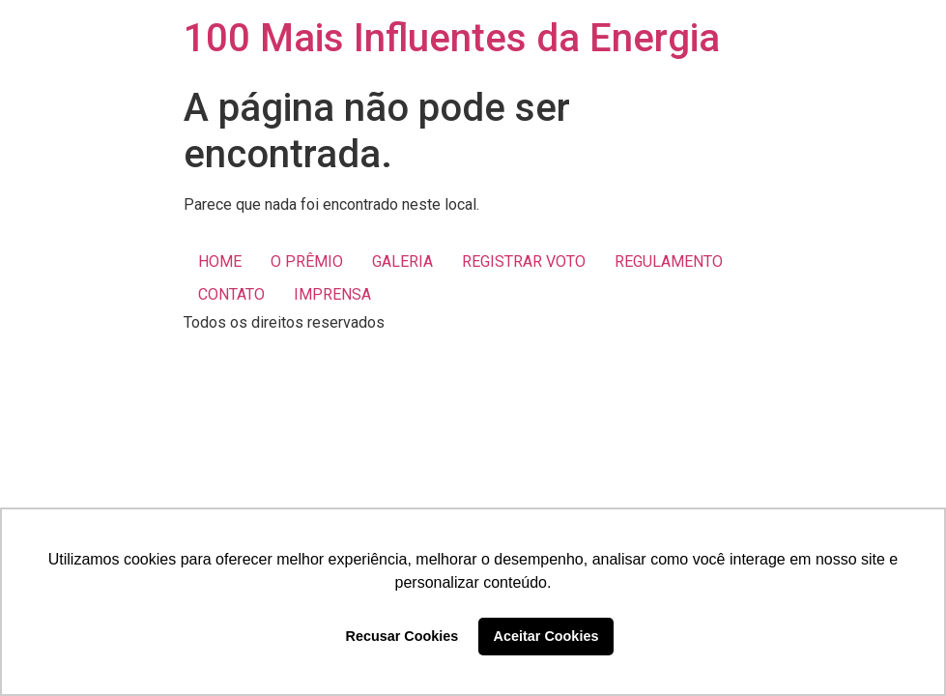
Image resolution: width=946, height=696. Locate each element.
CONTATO (231, 294)
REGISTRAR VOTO (524, 261)
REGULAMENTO (669, 261)
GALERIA (402, 261)
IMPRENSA (332, 294)
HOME (220, 261)
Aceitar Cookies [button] (546, 636)
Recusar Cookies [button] (402, 636)
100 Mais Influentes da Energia (452, 38)
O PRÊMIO (307, 261)
